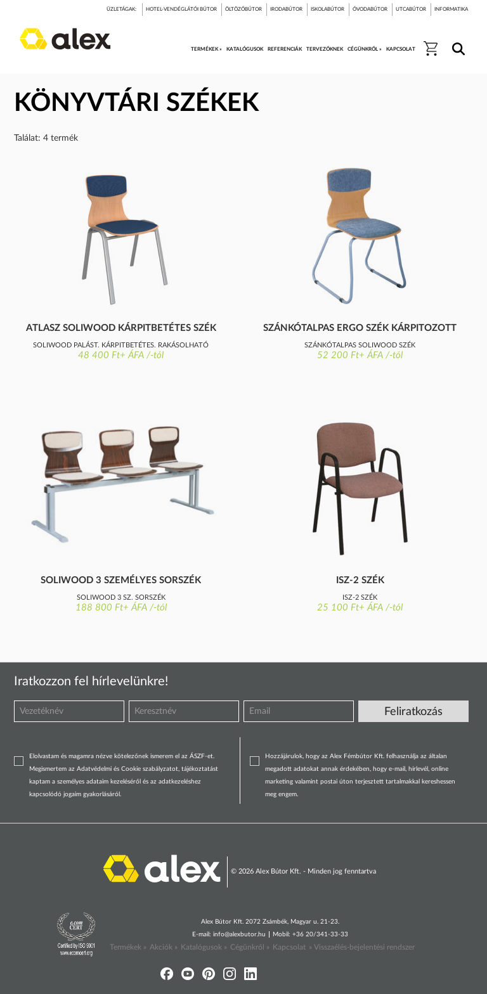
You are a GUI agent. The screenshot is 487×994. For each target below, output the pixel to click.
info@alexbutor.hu (239, 934)
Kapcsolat (289, 947)
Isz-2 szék (360, 580)
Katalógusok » (204, 947)
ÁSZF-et (201, 756)
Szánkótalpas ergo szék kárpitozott (360, 328)
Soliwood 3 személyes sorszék (121, 580)
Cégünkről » (249, 947)
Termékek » (128, 947)
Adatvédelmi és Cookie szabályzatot (127, 769)
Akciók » (164, 947)
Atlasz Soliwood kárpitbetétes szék (121, 328)
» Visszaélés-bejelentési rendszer (362, 947)
